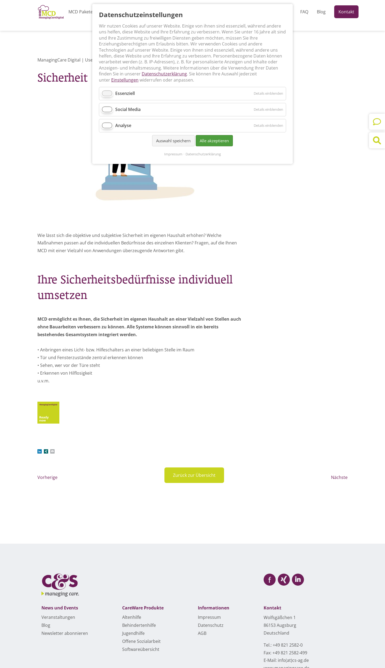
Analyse (123, 125)
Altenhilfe (131, 617)
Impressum (173, 154)
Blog (45, 625)
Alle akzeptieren (214, 140)
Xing (46, 451)
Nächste (339, 477)
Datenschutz (211, 625)
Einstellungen (124, 80)
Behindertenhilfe (139, 625)
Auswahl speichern (173, 140)
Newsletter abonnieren (64, 633)
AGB (202, 633)
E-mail (52, 451)
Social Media (128, 109)
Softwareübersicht (140, 649)
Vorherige (47, 477)
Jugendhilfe (133, 633)
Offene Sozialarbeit (141, 641)
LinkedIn (39, 451)
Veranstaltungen (58, 617)
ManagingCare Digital (58, 60)
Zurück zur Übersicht (194, 475)
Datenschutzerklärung (164, 74)
